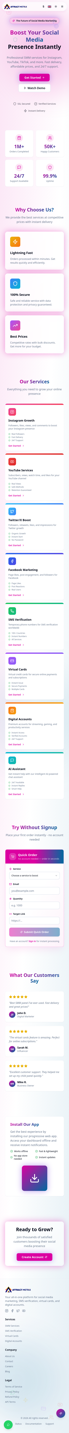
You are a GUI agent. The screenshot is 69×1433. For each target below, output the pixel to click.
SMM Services (12, 1325)
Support (50, 1423)
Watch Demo (34, 89)
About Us (10, 1356)
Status (18, 1423)
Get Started (34, 78)
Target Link (17, 913)
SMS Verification (13, 1330)
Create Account (34, 1257)
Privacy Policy (12, 1391)
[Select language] (49, 6)
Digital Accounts (13, 1340)
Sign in (32, 941)
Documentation (33, 1423)
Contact (9, 1361)
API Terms (10, 1401)
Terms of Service (13, 1386)
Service (15, 868)
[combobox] (34, 875)
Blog (7, 1371)
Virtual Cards (11, 1335)
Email (14, 884)
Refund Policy (12, 1396)
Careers (9, 1366)
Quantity (16, 898)
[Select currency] (43, 6)
